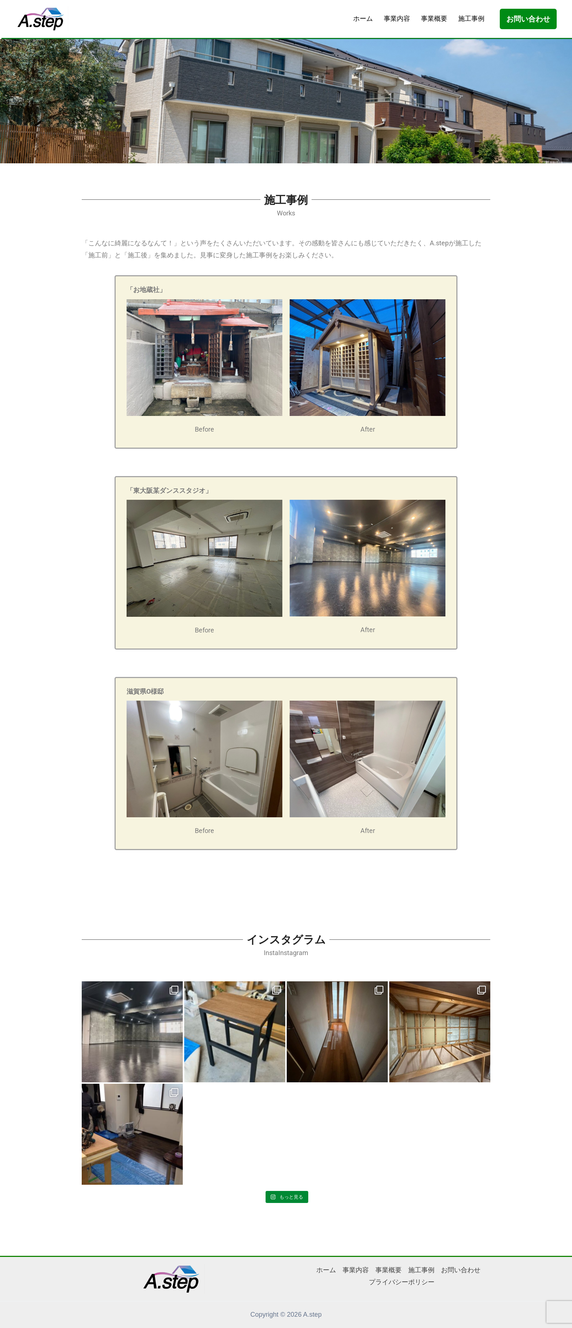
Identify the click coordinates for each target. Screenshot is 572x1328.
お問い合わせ (460, 1270)
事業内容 (397, 18)
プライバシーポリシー (401, 1282)
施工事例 (471, 18)
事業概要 (434, 18)
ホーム (363, 18)
